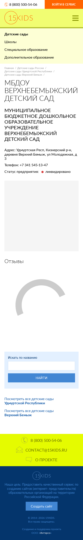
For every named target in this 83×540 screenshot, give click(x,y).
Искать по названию (22, 357)
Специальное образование (26, 49)
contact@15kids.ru (41, 450)
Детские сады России (30, 68)
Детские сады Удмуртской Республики (28, 71)
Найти (42, 378)
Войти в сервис (64, 4)
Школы (10, 42)
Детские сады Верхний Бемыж (23, 74)
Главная (9, 68)
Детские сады (16, 34)
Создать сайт (41, 506)
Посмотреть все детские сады (29, 401)
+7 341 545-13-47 (34, 165)
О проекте (41, 459)
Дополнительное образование (29, 57)
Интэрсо (45, 532)
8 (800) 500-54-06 (23, 4)
